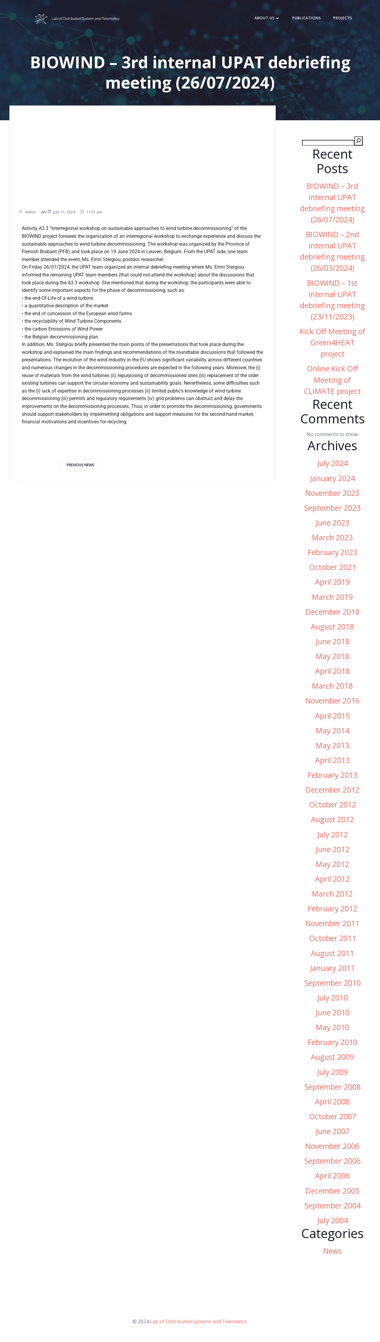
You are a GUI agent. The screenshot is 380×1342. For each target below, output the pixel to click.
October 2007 (332, 1117)
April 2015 (332, 716)
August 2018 (332, 627)
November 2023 (332, 494)
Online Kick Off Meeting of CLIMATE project (332, 380)
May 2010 (332, 1028)
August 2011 (332, 954)
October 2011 (332, 939)
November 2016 (332, 701)
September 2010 (332, 983)
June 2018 (332, 642)
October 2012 (332, 805)
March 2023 (332, 538)
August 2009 (332, 1057)
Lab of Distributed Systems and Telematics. (199, 1322)
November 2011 (332, 924)
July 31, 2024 (61, 212)
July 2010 (332, 998)
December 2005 (332, 1191)
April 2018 (332, 672)
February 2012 (332, 909)
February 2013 (332, 776)
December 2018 (332, 612)
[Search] (358, 141)
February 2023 (332, 553)
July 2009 (332, 1073)
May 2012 (332, 865)
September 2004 (332, 1206)
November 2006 (332, 1147)
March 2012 (332, 894)
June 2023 (332, 523)
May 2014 (332, 731)
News (332, 1251)
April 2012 (332, 879)
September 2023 (332, 508)
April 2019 (332, 582)
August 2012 (332, 820)
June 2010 (332, 1013)
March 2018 (332, 686)
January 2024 (332, 479)
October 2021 (332, 568)
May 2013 (332, 746)
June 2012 (332, 850)
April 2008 (332, 1102)
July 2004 (332, 1221)
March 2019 (332, 598)
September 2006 (332, 1161)
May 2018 (332, 657)
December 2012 (332, 790)
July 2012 (332, 835)
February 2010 (332, 1043)
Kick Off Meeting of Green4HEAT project (332, 343)
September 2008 (332, 1087)
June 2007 (332, 1132)
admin (27, 212)
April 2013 (332, 761)
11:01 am (91, 212)
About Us (266, 18)
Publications (305, 18)
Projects (341, 18)
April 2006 (332, 1176)
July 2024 (332, 464)
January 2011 (332, 969)
